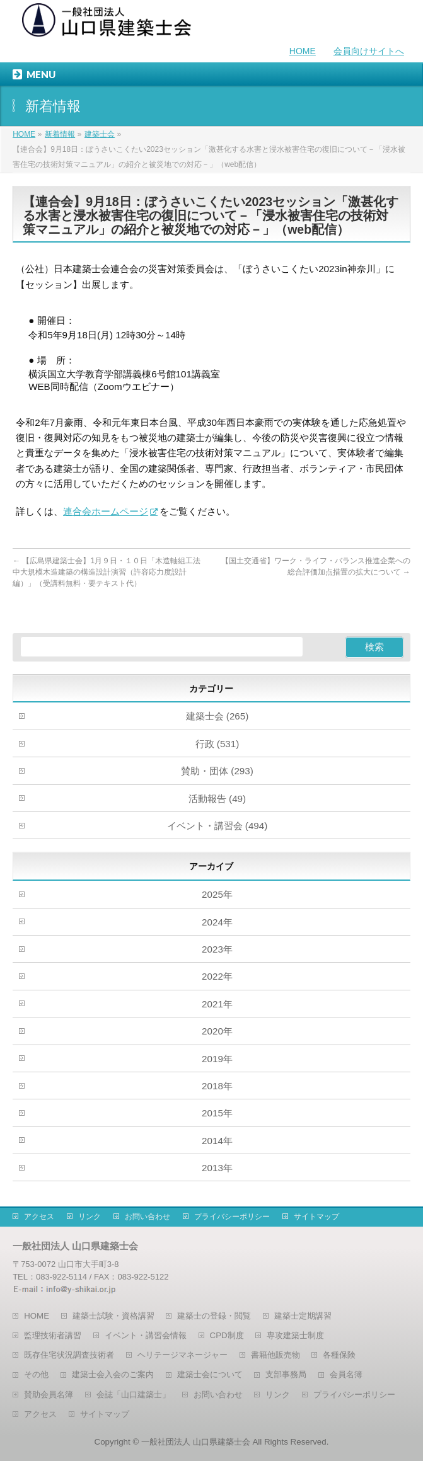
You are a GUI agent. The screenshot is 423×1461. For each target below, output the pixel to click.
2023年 (217, 949)
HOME (302, 51)
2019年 (217, 1058)
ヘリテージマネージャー (182, 1355)
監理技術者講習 (52, 1335)
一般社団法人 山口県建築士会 (195, 1442)
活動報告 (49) (217, 798)
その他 (36, 1374)
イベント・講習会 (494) (217, 825)
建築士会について (210, 1374)
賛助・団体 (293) (217, 770)
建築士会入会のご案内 (113, 1374)
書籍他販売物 (275, 1355)
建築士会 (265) (217, 716)
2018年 (217, 1085)
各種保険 (339, 1355)
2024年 (217, 922)
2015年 (217, 1113)
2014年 (217, 1140)
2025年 (217, 894)
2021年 (217, 1004)
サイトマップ (316, 1216)
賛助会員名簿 (48, 1394)
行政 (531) (217, 743)
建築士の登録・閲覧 (214, 1316)
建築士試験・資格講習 (113, 1316)
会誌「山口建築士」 (133, 1394)
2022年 (217, 976)
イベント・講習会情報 (146, 1335)
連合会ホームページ (105, 511)
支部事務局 (285, 1374)
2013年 (217, 1167)
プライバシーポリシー (232, 1216)
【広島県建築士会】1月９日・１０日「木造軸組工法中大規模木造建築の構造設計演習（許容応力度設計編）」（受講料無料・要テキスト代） (106, 572)
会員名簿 (346, 1374)
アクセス (39, 1216)
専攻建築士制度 (295, 1335)
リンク (89, 1216)
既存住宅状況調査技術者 (69, 1355)
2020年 (217, 1031)
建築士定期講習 (303, 1316)
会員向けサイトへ (368, 51)
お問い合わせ (147, 1216)
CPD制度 (227, 1335)
